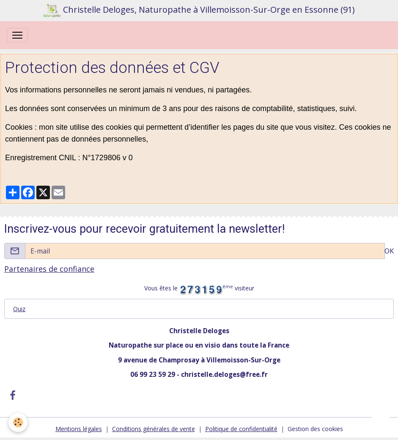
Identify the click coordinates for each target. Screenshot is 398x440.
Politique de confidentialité (241, 429)
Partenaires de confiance (49, 269)
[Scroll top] (381, 423)
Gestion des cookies (315, 429)
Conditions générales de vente (153, 429)
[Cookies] (17, 422)
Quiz (19, 309)
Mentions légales (78, 429)
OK (389, 251)
